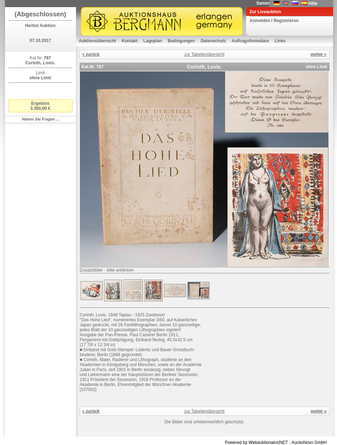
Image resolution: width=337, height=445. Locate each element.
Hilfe (312, 3)
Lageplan (152, 40)
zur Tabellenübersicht (204, 54)
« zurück (91, 54)
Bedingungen (181, 40)
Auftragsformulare (250, 40)
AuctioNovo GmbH (309, 442)
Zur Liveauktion (265, 11)
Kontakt (130, 40)
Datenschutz (213, 40)
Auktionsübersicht (97, 40)
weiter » (319, 54)
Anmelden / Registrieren (274, 20)
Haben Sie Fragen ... (40, 119)
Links (280, 40)
